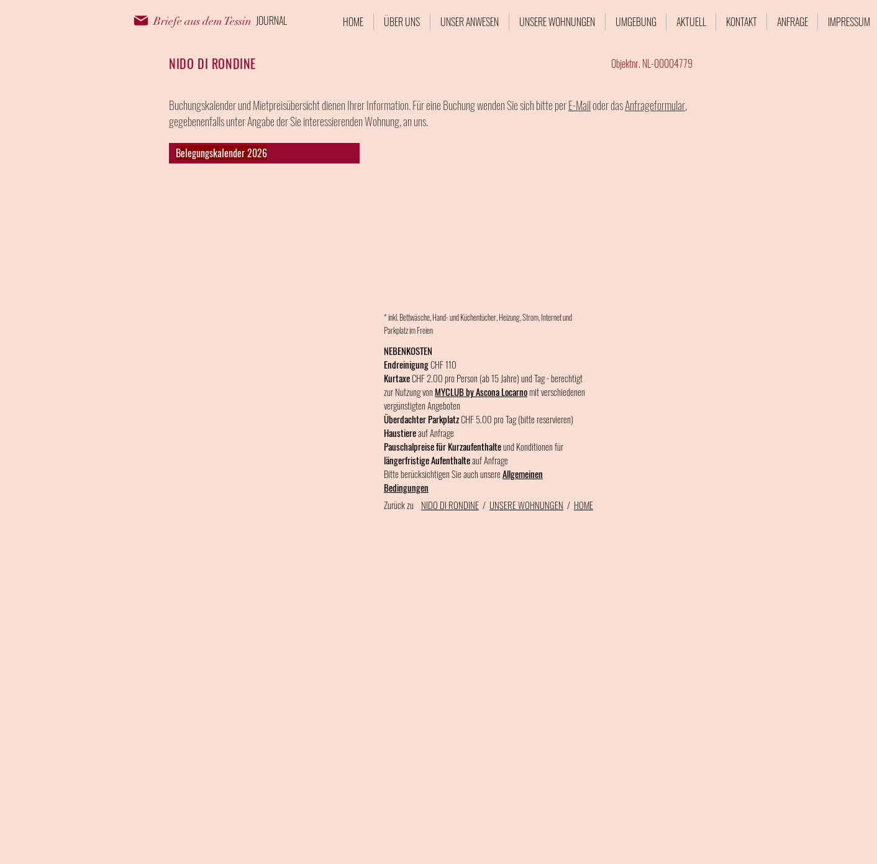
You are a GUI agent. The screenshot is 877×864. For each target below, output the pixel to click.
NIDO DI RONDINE (450, 505)
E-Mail (579, 105)
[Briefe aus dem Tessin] (202, 21)
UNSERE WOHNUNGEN (526, 505)
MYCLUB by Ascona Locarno (481, 391)
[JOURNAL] (271, 20)
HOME (583, 505)
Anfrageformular (655, 105)
